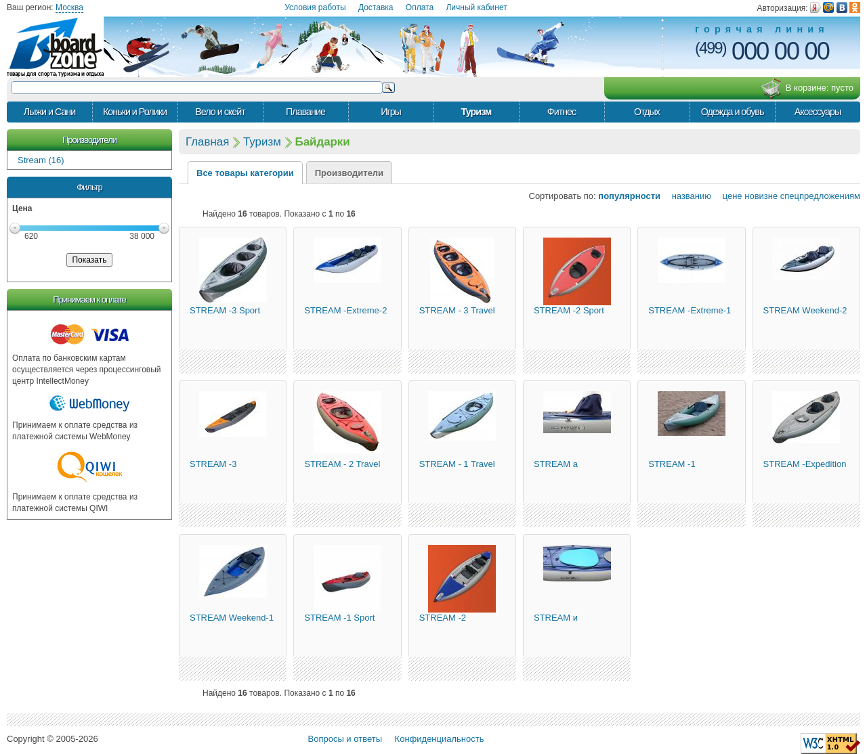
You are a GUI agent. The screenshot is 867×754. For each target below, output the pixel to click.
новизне (761, 196)
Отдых (647, 111)
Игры (391, 111)
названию (687, 196)
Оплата (420, 7)
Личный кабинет (476, 7)
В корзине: (807, 88)
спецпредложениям (820, 196)
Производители (89, 140)
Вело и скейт (220, 111)
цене (728, 196)
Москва (69, 7)
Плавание (305, 111)
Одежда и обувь (732, 111)
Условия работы (314, 7)
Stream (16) (41, 160)
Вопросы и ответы (345, 739)
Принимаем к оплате (89, 299)
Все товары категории (245, 173)
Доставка (376, 7)
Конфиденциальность (439, 739)
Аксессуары (818, 111)
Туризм (476, 111)
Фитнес (561, 111)
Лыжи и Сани (49, 111)
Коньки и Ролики (135, 111)
